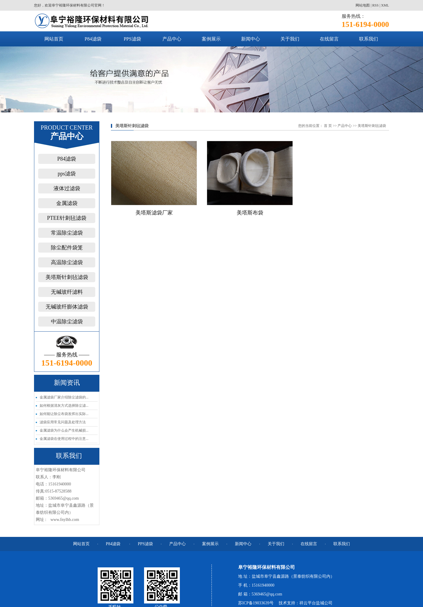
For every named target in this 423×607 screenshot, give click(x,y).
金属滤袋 (67, 203)
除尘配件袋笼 (67, 248)
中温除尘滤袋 (67, 322)
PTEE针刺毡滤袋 (66, 218)
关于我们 (289, 38)
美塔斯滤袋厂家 (154, 213)
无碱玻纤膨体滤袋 (67, 307)
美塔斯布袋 (250, 213)
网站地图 (363, 5)
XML (385, 5)
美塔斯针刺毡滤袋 (67, 277)
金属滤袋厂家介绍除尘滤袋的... (64, 397)
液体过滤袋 (67, 188)
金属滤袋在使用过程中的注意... (64, 439)
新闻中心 (250, 38)
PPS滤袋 (132, 38)
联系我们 (368, 38)
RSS (375, 5)
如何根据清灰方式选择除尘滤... (64, 405)
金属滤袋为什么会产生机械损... (64, 430)
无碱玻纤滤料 (67, 292)
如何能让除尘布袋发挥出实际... (64, 414)
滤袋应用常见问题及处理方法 (63, 422)
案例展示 (211, 38)
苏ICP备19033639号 (256, 603)
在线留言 (329, 38)
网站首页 (53, 38)
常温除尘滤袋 (67, 233)
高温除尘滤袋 (67, 262)
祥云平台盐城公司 (315, 603)
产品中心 (171, 38)
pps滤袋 (67, 174)
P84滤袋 (93, 38)
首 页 (328, 126)
